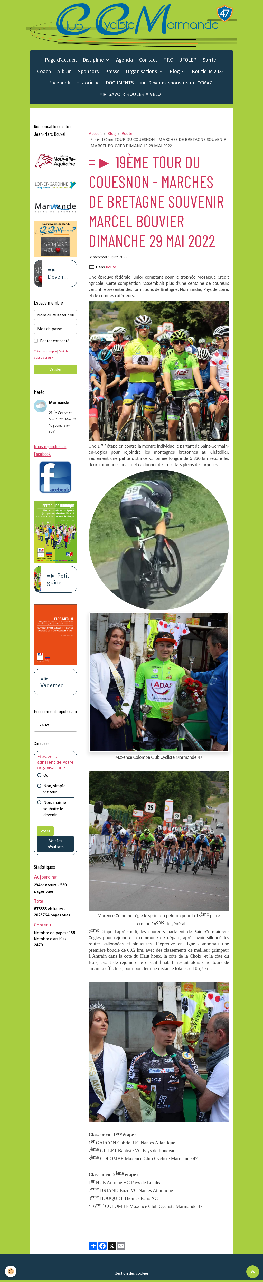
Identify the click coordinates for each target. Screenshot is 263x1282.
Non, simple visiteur (54, 792)
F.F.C (168, 61)
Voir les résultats (56, 847)
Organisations (142, 73)
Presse (112, 73)
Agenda (124, 61)
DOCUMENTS (120, 84)
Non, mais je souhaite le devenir (54, 812)
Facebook (59, 84)
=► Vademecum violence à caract (54, 685)
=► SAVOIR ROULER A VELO (130, 96)
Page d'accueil (61, 61)
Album (64, 73)
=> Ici (44, 728)
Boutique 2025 (208, 73)
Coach (44, 73)
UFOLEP (187, 61)
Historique (88, 84)
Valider (55, 371)
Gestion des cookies (131, 1274)
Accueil (95, 135)
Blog (175, 73)
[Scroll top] (252, 1271)
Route (126, 135)
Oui (46, 778)
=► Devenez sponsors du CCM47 (176, 84)
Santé (209, 61)
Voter (45, 834)
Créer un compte (46, 353)
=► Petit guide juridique (59, 582)
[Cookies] (11, 1271)
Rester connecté (54, 343)
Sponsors (88, 73)
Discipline (94, 61)
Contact (148, 61)
